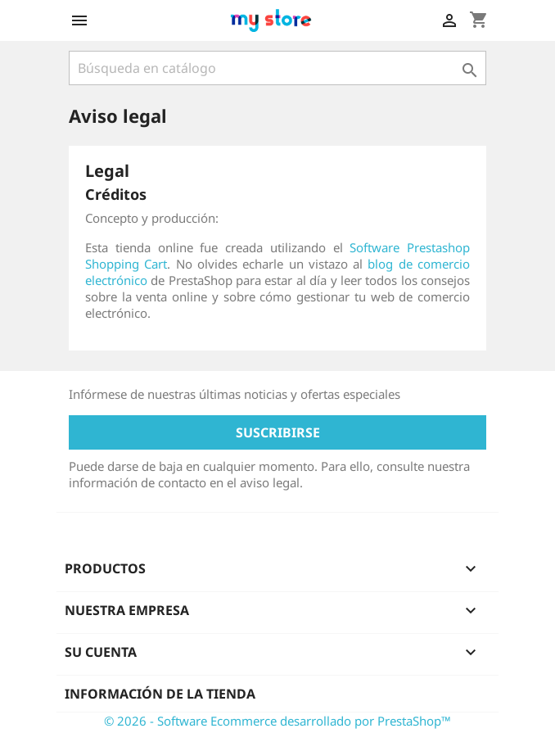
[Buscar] (277, 68)
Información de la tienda (160, 694)
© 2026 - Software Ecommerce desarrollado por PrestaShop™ (277, 721)
